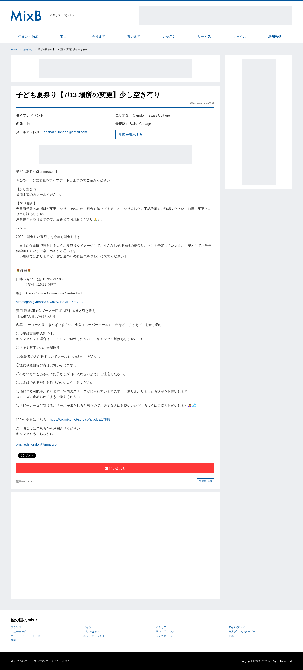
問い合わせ (115, 468)
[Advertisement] (215, 15)
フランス (16, 627)
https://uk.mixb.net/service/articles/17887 (80, 419)
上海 (231, 635)
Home (14, 49)
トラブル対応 (36, 661)
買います (134, 36)
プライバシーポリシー (59, 661)
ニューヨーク (19, 631)
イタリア (161, 627)
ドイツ (87, 627)
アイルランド (236, 627)
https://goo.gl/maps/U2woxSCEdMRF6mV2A (49, 302)
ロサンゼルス (91, 631)
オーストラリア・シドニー (27, 635)
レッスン (169, 36)
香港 (13, 640)
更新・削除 (205, 481)
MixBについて (19, 661)
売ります (98, 36)
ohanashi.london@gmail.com (65, 132)
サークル (239, 36)
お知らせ (275, 36)
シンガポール (164, 635)
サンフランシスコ (167, 631)
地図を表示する (130, 134)
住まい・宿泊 (28, 36)
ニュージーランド (94, 635)
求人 (63, 36)
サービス (204, 36)
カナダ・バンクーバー (242, 631)
